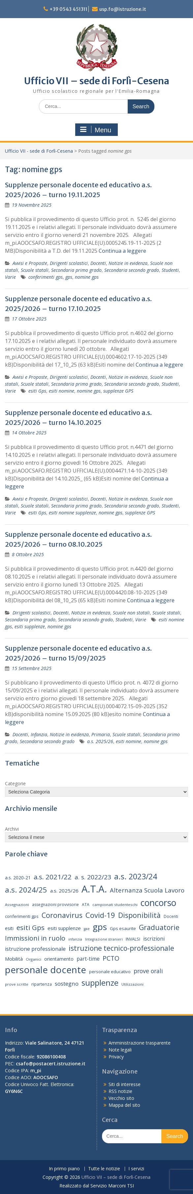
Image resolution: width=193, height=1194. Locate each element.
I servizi (136, 1169)
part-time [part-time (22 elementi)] (88, 958)
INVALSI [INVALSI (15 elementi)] (133, 939)
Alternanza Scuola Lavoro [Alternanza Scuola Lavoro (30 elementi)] (147, 890)
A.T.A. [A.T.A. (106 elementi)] (94, 889)
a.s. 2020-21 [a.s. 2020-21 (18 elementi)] (18, 877)
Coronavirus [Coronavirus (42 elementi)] (62, 915)
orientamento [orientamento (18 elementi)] (59, 959)
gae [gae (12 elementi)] (87, 928)
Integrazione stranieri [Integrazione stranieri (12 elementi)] (104, 939)
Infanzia (39, 734)
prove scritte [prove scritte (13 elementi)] (16, 984)
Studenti (170, 270)
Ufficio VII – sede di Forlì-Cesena (96, 81)
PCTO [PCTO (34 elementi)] (111, 958)
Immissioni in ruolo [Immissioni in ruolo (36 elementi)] (35, 938)
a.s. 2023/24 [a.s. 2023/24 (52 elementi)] (135, 876)
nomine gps (87, 277)
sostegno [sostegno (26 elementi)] (67, 983)
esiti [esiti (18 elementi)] (9, 928)
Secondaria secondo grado (131, 270)
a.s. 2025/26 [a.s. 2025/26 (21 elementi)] (64, 890)
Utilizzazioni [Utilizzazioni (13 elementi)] (132, 984)
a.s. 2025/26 (100, 741)
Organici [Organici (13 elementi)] (33, 959)
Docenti (98, 263)
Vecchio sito (121, 1098)
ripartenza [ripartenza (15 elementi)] (41, 984)
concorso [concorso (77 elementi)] (158, 903)
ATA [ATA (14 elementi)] (85, 904)
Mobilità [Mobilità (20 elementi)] (14, 958)
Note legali (120, 1050)
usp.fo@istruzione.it (122, 9)
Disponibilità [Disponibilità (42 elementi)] (139, 915)
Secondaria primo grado (76, 270)
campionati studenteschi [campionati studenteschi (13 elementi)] (115, 904)
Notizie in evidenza (128, 263)
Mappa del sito (124, 1105)
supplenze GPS (118, 391)
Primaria (100, 734)
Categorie (15, 783)
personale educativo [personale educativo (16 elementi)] (110, 971)
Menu (95, 130)
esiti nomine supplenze (72, 512)
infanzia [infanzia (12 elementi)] (75, 939)
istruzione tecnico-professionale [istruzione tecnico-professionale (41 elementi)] (121, 948)
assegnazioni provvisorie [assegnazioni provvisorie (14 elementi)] (55, 904)
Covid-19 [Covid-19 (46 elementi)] (100, 915)
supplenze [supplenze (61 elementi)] (99, 982)
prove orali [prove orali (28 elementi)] (148, 971)
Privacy (116, 1056)
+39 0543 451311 (68, 9)
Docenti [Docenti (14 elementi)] (171, 916)
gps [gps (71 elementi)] (100, 927)
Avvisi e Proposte (30, 263)
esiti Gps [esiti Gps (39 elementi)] (30, 927)
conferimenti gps (45, 277)
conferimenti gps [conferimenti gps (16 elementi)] (22, 916)
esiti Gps (37, 391)
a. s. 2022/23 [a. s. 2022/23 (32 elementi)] (93, 877)
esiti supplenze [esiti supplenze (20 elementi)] (64, 928)
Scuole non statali (131, 613)
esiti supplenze (30, 626)
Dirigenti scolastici (69, 263)
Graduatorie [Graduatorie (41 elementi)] (159, 927)
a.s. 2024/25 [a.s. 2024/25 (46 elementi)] (26, 890)
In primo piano (64, 1169)
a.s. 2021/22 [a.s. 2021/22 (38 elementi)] (53, 876)
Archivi (12, 829)
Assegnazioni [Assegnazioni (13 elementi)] (17, 904)
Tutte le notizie (104, 1169)
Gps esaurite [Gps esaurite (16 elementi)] (123, 928)
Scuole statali (34, 270)
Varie (10, 277)
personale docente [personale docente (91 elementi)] (45, 969)
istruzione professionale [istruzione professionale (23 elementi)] (35, 948)
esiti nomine (61, 391)
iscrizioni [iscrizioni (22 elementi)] (154, 938)
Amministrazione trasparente (140, 1043)
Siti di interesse (125, 1084)
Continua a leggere (122, 250)
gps (68, 277)
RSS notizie (120, 1091)
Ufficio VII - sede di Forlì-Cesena (39, 151)
